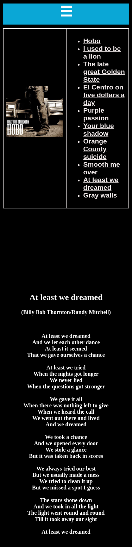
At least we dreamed (101, 183)
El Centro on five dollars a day (104, 95)
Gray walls (100, 195)
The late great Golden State (104, 71)
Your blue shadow (98, 129)
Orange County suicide (95, 149)
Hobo (92, 41)
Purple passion (96, 114)
